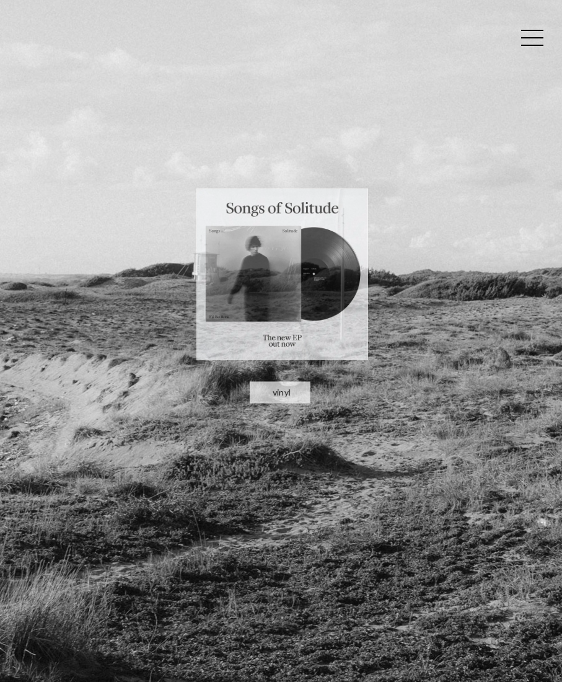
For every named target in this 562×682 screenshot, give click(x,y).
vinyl (281, 349)
